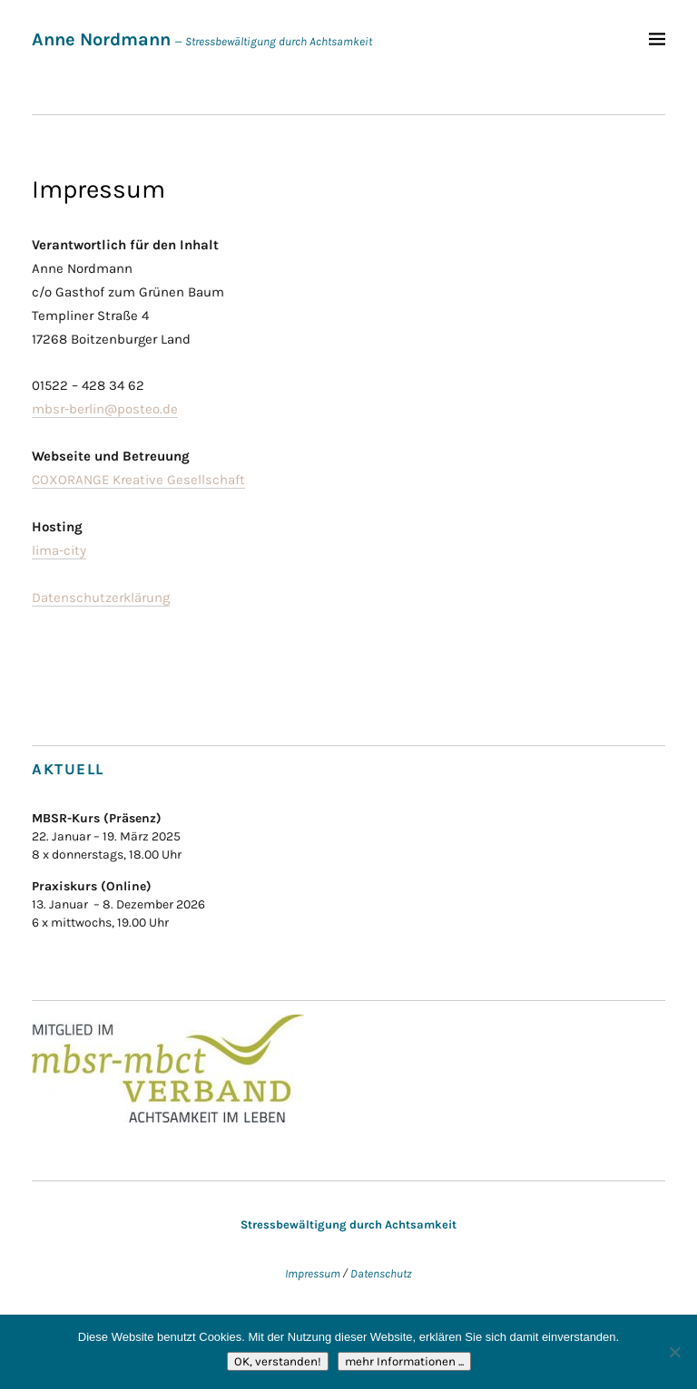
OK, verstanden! (277, 1361)
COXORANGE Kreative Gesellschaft (138, 479)
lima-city (59, 550)
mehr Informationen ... (404, 1361)
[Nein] (674, 1352)
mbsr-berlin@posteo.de (105, 409)
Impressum (312, 1273)
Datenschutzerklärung (101, 597)
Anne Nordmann (101, 39)
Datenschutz (381, 1273)
